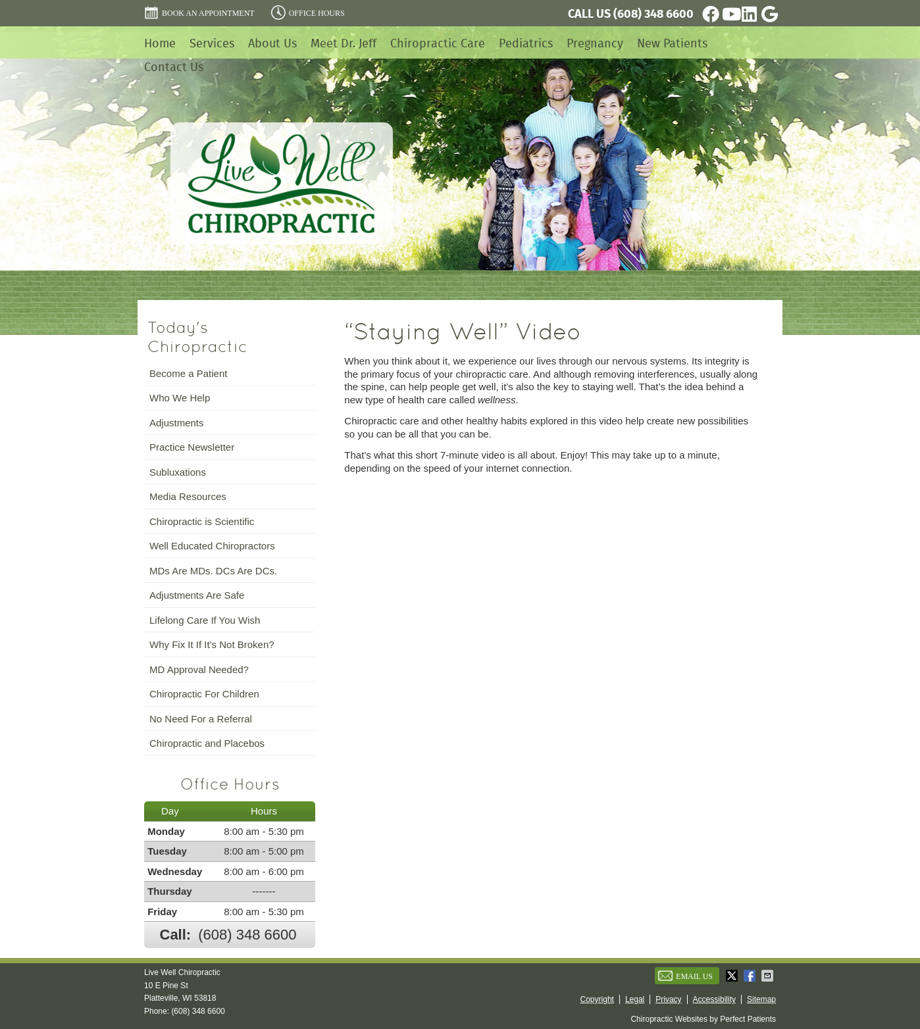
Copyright (597, 999)
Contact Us (173, 67)
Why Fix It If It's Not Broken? (211, 644)
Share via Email (768, 976)
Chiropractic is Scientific (201, 521)
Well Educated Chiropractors (212, 545)
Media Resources (187, 496)
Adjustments (176, 422)
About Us (272, 43)
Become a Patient (188, 373)
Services (212, 43)
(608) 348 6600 (653, 13)
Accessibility (714, 999)
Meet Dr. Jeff (343, 43)
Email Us (685, 975)
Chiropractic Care (437, 43)
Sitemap (761, 999)
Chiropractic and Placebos (207, 743)
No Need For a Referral (200, 718)
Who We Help (179, 397)
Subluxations (177, 472)
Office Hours (308, 12)
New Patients (672, 43)
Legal (634, 999)
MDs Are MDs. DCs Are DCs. (213, 570)
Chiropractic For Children (204, 693)
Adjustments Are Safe (196, 595)
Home (160, 43)
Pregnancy (595, 43)
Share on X (733, 976)
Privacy (668, 999)
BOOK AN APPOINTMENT (199, 12)
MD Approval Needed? (199, 669)
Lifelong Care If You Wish (204, 620)
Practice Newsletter (191, 447)
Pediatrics (526, 43)
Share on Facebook (751, 976)
